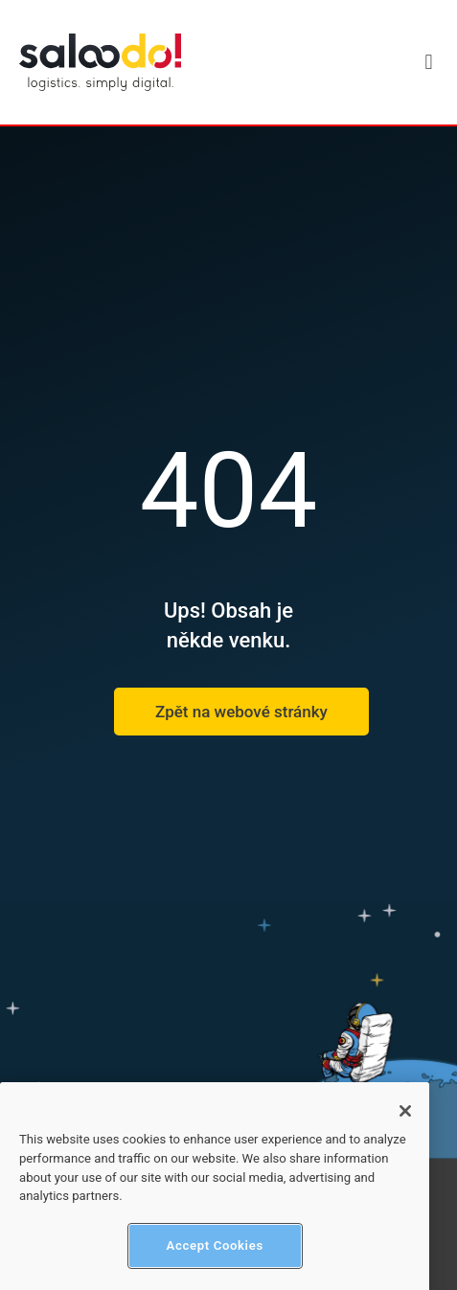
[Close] (405, 1122)
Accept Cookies (215, 1257)
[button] (429, 63)
